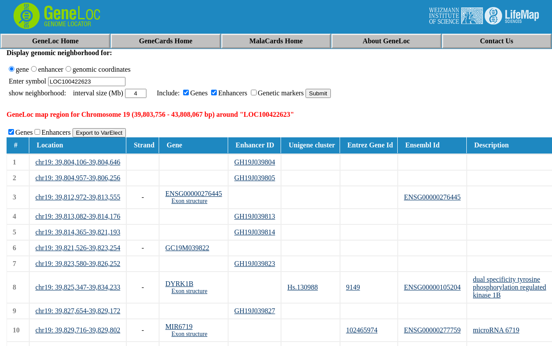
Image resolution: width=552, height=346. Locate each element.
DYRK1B (179, 283)
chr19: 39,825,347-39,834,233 (77, 287)
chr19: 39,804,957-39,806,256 (77, 178)
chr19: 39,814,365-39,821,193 (77, 232)
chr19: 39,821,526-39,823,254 (77, 248)
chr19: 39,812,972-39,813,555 (77, 197)
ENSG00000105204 (432, 287)
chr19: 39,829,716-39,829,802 (77, 330)
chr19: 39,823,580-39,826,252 (77, 263)
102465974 (362, 330)
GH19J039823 (254, 263)
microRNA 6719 (496, 330)
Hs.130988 (302, 287)
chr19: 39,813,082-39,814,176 (77, 216)
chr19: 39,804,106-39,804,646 (77, 162)
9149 (353, 287)
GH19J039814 (254, 232)
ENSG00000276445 (193, 193)
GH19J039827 (254, 311)
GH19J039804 (254, 162)
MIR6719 (178, 326)
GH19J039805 (254, 178)
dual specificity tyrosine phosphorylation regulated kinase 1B (509, 287)
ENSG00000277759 (432, 330)
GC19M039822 (187, 248)
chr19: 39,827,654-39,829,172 (77, 311)
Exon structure (189, 201)
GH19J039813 (254, 216)
